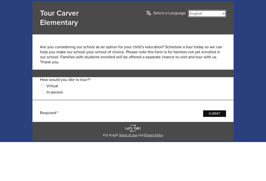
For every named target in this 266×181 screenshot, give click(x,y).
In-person (55, 92)
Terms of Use (128, 135)
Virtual (52, 85)
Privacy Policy (153, 135)
